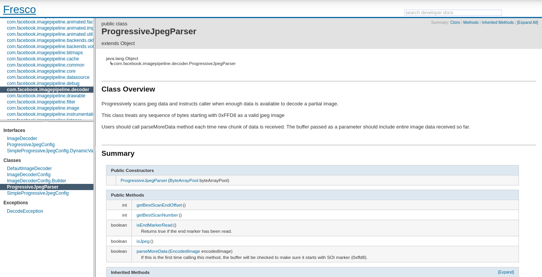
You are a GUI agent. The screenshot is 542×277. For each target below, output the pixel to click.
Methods (471, 22)
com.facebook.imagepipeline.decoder (48, 89)
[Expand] (506, 272)
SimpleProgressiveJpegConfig (38, 193)
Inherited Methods (498, 22)
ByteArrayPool (184, 180)
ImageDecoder (22, 138)
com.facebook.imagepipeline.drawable (46, 95)
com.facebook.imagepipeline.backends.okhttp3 (55, 40)
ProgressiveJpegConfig (31, 144)
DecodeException (25, 211)
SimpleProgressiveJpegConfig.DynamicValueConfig (60, 151)
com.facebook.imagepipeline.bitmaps (45, 52)
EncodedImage (185, 251)
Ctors (455, 22)
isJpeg (143, 241)
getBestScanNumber (157, 214)
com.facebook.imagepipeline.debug (43, 83)
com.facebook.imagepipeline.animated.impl (51, 28)
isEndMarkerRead (154, 224)
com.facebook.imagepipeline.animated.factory (54, 22)
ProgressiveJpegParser (32, 187)
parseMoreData (152, 251)
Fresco (19, 9)
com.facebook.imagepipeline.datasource (48, 77)
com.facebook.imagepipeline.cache (43, 59)
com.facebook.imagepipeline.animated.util (50, 34)
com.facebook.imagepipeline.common (45, 65)
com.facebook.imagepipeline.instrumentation (52, 114)
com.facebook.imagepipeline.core (41, 71)
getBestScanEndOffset (159, 204)
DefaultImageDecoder (29, 168)
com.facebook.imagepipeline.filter (41, 102)
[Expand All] (527, 22)
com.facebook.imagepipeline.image (43, 108)
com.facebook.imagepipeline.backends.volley (53, 46)
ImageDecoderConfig (28, 174)
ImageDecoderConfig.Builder (36, 181)
